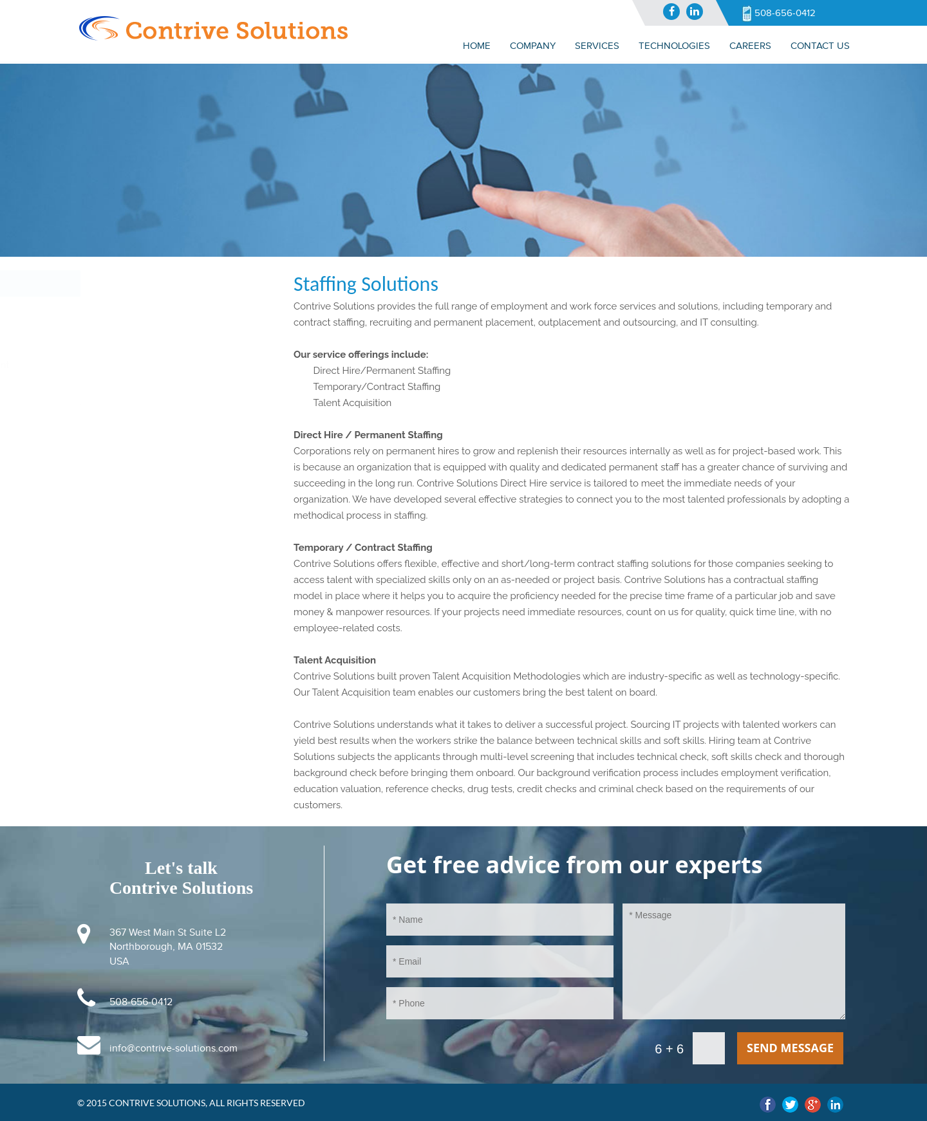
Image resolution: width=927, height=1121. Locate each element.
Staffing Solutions (108, 338)
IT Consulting (99, 310)
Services (90, 283)
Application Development (126, 365)
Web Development (112, 392)
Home (477, 46)
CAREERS (750, 46)
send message (790, 1047)
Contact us (820, 46)
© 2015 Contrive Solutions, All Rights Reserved (191, 1102)
